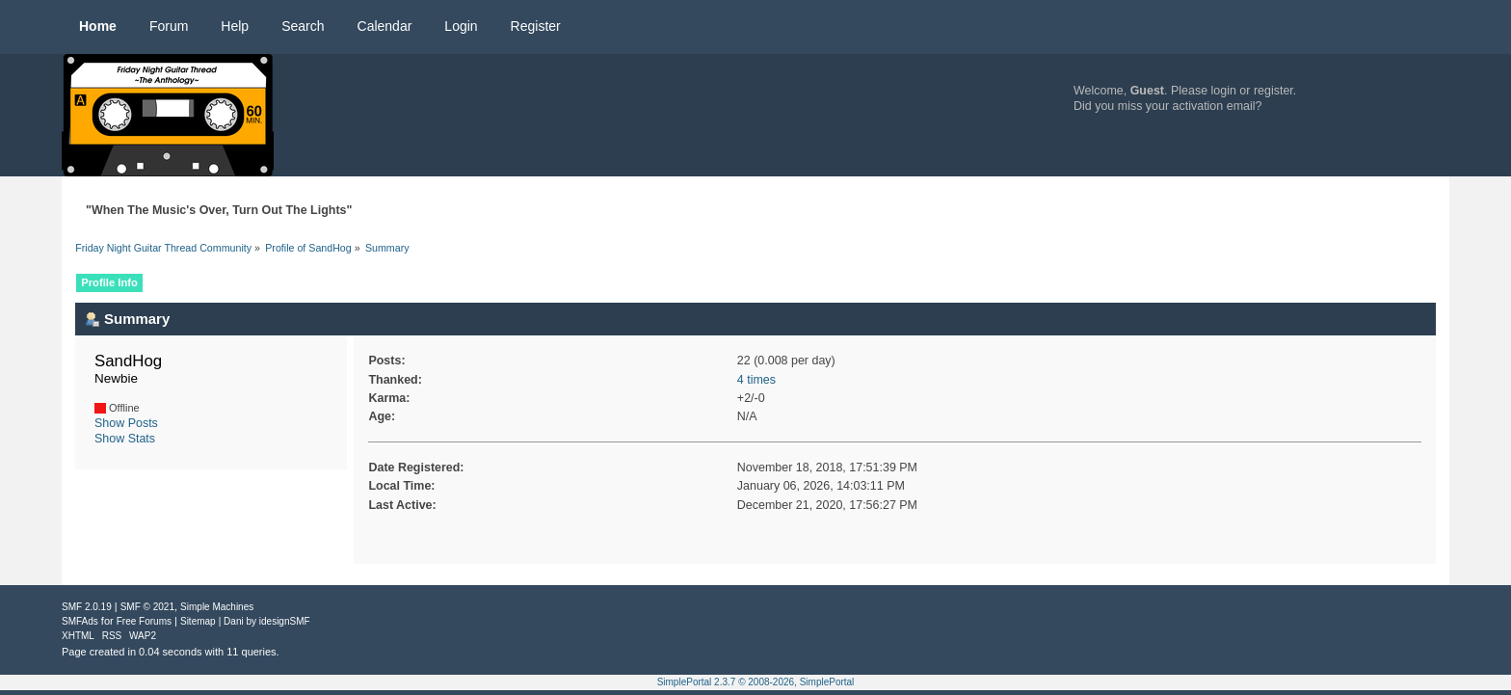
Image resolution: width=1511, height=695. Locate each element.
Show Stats (124, 438)
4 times (756, 380)
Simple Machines (216, 606)
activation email (1214, 106)
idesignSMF (284, 621)
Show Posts (126, 423)
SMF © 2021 (147, 606)
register (1273, 90)
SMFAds (80, 621)
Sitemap (198, 621)
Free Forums (144, 621)
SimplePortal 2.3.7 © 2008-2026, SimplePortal (756, 682)
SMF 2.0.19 (87, 606)
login (1223, 90)
